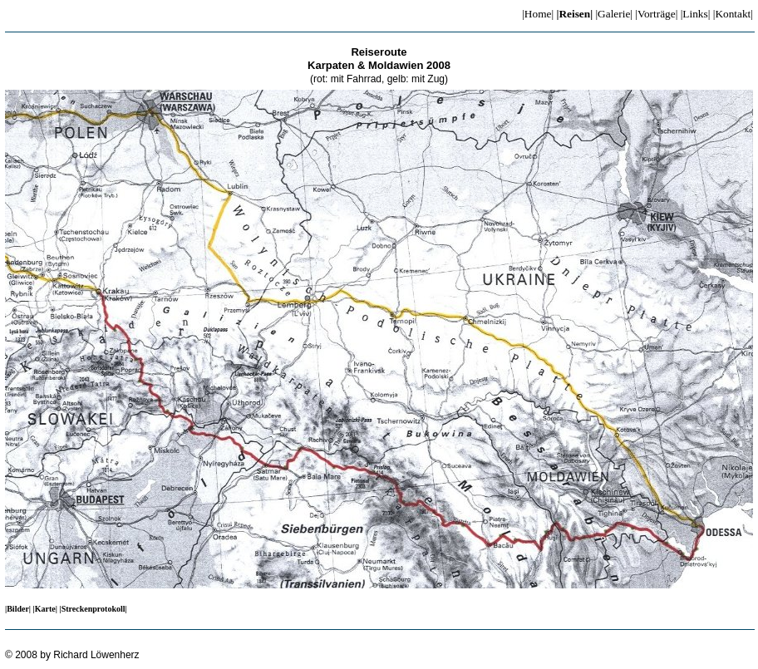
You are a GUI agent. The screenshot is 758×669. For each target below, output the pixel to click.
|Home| (538, 13)
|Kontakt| (733, 13)
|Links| (696, 13)
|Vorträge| (656, 13)
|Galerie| (613, 13)
